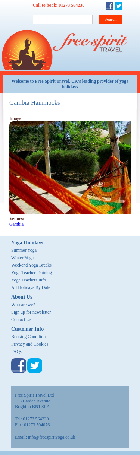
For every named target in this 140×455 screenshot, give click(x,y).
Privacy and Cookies (29, 344)
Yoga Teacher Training (31, 272)
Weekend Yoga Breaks (31, 265)
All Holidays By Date (30, 287)
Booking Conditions (29, 336)
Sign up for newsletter (31, 312)
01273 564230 (71, 5)
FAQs (16, 351)
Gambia (16, 224)
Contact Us (21, 319)
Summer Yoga (24, 250)
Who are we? (23, 304)
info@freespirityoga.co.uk (51, 437)
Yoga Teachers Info (28, 280)
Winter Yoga (22, 257)
